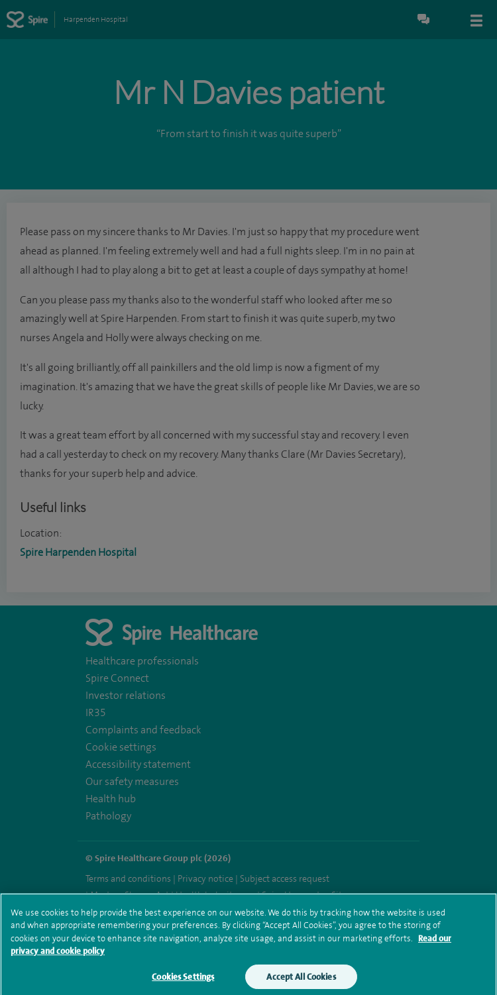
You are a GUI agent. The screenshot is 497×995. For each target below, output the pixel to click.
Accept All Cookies (300, 982)
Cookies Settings (183, 982)
